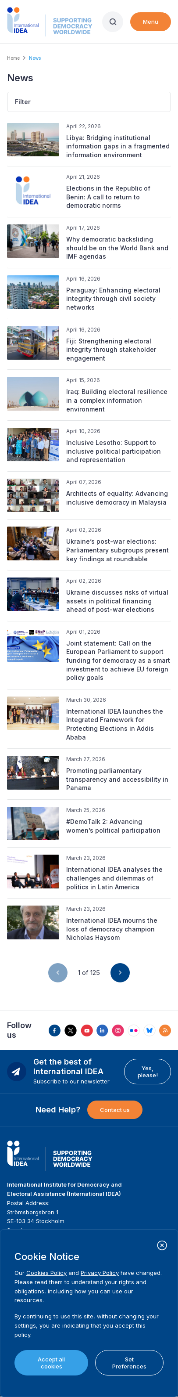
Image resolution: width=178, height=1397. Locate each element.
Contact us (115, 1109)
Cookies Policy (46, 1272)
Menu (150, 21)
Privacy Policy (100, 1272)
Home (13, 58)
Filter (23, 101)
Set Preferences (129, 1363)
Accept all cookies (51, 1363)
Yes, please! (148, 1072)
